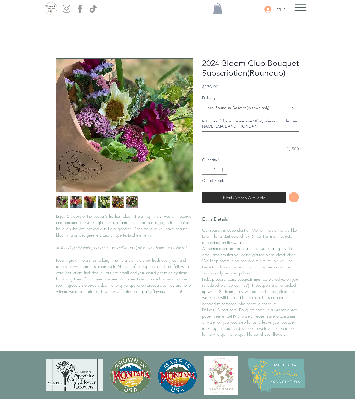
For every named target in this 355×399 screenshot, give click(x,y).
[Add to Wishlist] (294, 197)
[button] (217, 8)
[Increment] (223, 169)
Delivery (208, 97)
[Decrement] (206, 169)
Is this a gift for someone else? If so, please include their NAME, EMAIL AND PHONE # (250, 124)
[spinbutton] (215, 169)
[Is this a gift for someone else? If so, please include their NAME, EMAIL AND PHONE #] (250, 138)
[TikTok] (93, 8)
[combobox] (250, 108)
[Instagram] (66, 8)
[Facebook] (80, 8)
